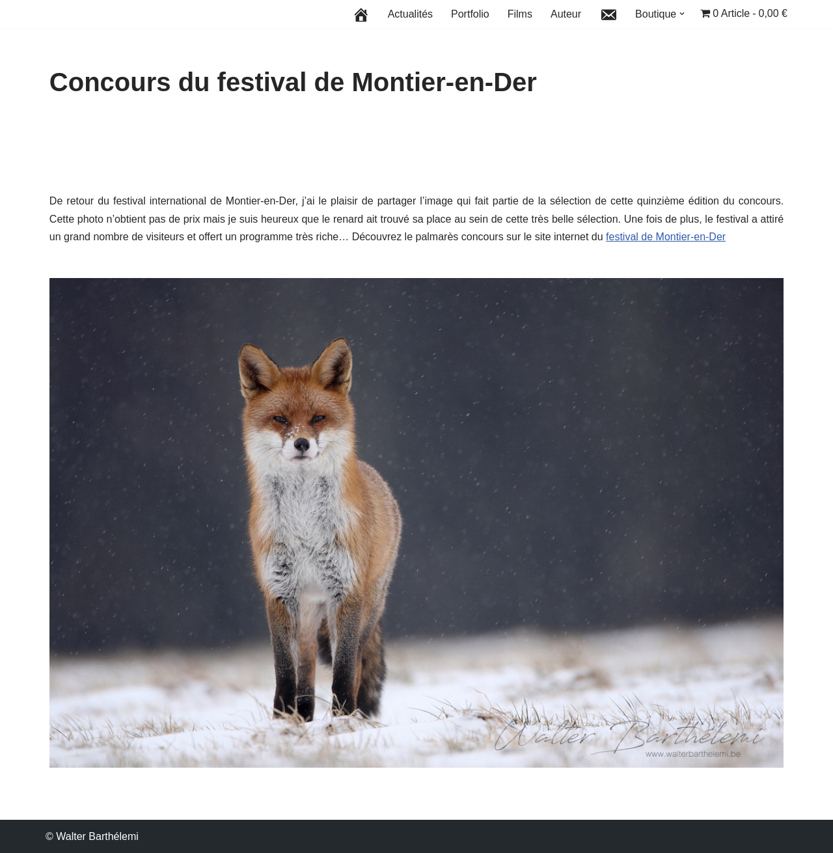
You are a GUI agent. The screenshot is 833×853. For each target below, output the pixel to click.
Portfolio (470, 14)
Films (520, 14)
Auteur (566, 14)
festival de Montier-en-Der (666, 236)
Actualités (410, 14)
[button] (682, 13)
